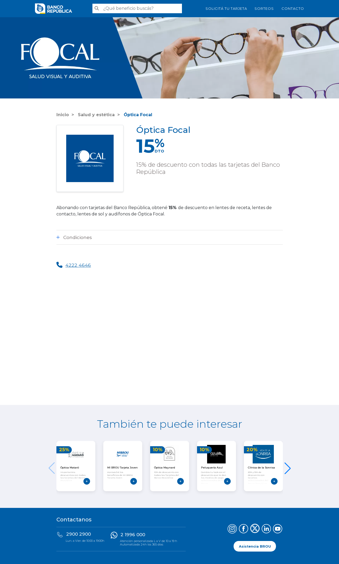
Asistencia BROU (255, 546)
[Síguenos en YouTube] (277, 529)
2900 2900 (78, 534)
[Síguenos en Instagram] (232, 529)
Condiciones (77, 237)
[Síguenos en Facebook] (243, 529)
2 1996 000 (133, 534)
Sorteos (264, 8)
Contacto (293, 8)
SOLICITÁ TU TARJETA (226, 8)
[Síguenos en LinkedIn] (266, 529)
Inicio (62, 114)
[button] (287, 468)
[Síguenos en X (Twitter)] (255, 529)
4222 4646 (78, 265)
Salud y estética (96, 114)
